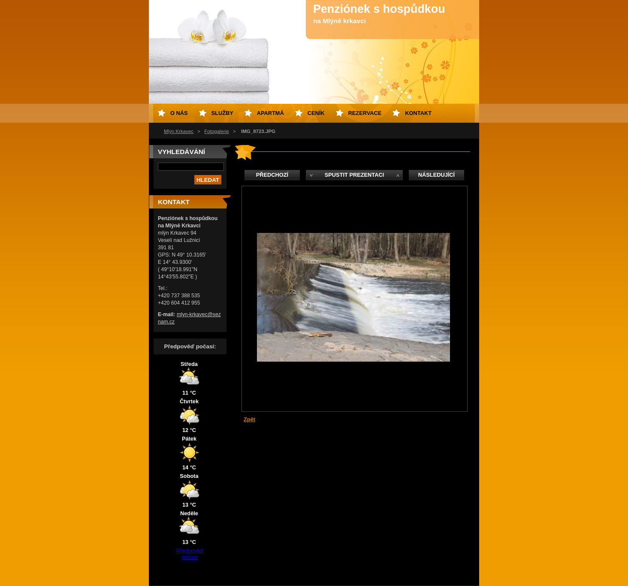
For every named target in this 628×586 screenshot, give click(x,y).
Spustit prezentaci (354, 175)
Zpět (249, 419)
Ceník (316, 113)
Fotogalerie (216, 131)
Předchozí (272, 175)
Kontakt (418, 113)
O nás (179, 113)
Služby (222, 113)
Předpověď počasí (189, 553)
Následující (436, 175)
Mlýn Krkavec (178, 131)
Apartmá (270, 113)
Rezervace (365, 113)
